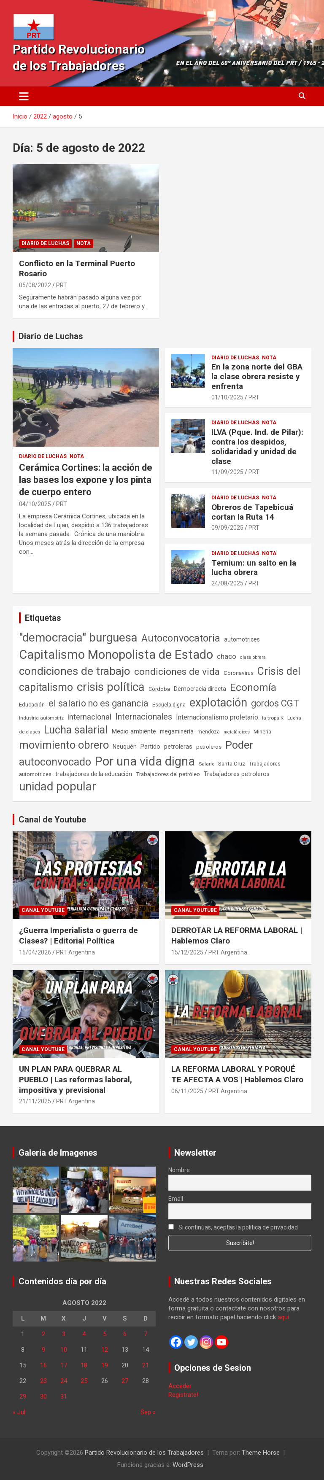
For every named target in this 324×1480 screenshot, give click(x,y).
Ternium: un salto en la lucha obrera (253, 567)
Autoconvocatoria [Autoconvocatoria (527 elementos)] (180, 638)
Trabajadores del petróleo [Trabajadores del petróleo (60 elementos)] (168, 774)
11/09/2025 (227, 472)
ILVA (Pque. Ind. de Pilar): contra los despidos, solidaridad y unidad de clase (257, 446)
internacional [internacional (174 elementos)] (89, 716)
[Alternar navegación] (24, 96)
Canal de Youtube (52, 819)
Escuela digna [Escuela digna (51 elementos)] (169, 704)
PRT (61, 285)
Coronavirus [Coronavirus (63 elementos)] (239, 672)
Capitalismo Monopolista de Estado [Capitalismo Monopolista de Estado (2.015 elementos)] (116, 654)
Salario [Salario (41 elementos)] (206, 764)
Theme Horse (261, 1452)
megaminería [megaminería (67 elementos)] (177, 731)
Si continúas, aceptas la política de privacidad (233, 1227)
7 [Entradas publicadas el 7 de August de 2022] (145, 1334)
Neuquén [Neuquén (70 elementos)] (125, 746)
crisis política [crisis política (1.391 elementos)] (111, 687)
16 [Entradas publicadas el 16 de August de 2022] (43, 1365)
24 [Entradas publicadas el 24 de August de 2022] (63, 1381)
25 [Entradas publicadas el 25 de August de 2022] (84, 1381)
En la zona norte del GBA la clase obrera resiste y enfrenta (256, 376)
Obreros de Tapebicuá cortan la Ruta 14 (252, 512)
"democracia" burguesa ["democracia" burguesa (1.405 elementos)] (78, 637)
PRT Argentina (75, 952)
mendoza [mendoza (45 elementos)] (208, 732)
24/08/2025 (227, 583)
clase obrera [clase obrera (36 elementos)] (253, 657)
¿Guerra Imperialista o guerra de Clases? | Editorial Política (78, 935)
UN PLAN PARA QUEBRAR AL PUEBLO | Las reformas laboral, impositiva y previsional (75, 1079)
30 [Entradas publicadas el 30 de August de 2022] (43, 1396)
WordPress (188, 1465)
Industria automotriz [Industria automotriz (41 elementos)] (41, 718)
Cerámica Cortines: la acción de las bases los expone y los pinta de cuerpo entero (85, 479)
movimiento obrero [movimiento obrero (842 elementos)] (64, 745)
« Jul (19, 1412)
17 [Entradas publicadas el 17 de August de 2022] (63, 1365)
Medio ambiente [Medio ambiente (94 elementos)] (133, 731)
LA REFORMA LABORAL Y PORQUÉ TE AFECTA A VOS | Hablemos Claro (237, 1074)
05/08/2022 (35, 285)
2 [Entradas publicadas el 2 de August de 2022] (43, 1334)
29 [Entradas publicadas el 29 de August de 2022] (22, 1396)
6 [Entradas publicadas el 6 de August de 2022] (125, 1334)
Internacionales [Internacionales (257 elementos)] (143, 717)
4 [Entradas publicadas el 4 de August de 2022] (84, 1334)
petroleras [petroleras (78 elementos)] (178, 746)
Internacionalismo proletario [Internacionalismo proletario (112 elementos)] (217, 717)
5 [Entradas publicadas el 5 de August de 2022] (104, 1334)
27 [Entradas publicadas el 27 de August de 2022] (125, 1381)
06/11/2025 (187, 1091)
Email (175, 1198)
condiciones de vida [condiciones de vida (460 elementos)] (177, 671)
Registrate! (183, 1395)
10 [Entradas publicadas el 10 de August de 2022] (63, 1349)
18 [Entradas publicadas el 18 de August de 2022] (84, 1365)
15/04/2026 (35, 952)
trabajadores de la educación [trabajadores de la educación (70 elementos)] (93, 774)
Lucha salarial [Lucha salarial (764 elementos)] (76, 730)
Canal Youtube (43, 910)
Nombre (179, 1170)
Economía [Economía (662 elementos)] (253, 687)
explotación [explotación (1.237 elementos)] (218, 702)
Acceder (180, 1386)
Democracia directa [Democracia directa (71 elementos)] (200, 688)
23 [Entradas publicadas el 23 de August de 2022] (43, 1381)
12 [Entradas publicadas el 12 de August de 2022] (104, 1349)
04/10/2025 (35, 504)
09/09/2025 (227, 527)
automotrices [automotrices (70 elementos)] (242, 639)
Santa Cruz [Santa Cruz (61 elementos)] (231, 763)
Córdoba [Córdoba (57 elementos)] (159, 689)
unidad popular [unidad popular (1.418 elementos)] (57, 786)
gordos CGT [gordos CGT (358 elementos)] (275, 703)
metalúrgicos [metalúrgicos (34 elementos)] (237, 732)
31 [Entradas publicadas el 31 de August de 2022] (63, 1396)
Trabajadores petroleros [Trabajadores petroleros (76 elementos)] (237, 774)
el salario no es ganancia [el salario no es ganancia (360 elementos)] (98, 703)
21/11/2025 (35, 1101)
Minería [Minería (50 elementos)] (262, 731)
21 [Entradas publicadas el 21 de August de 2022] (145, 1365)
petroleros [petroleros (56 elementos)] (208, 747)
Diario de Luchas (45, 243)
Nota (83, 243)
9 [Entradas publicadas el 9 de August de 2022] (43, 1349)
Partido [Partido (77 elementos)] (150, 746)
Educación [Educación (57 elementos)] (32, 704)
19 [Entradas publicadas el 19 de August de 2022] (104, 1365)
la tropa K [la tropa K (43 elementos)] (273, 718)
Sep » (148, 1412)
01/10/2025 (227, 397)
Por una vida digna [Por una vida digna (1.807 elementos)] (145, 761)
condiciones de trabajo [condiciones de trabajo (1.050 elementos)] (74, 671)
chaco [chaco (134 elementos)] (226, 656)
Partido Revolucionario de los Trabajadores (144, 1452)
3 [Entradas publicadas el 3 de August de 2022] (63, 1334)
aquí (283, 1317)
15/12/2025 (187, 952)
